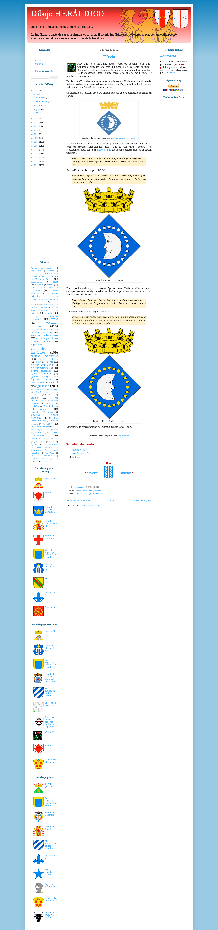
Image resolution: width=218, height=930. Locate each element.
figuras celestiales (95, 493)
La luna (76, 457)
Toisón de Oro (48, 456)
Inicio (111, 501)
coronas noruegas (48, 305)
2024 (36, 94)
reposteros (35, 445)
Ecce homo (50, 607)
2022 (36, 122)
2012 (36, 161)
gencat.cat (124, 436)
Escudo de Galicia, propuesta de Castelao (50, 677)
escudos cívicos (80, 493)
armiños (50, 271)
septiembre (42, 101)
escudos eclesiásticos (44, 335)
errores (53, 318)
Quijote (52, 442)
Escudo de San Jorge (50, 537)
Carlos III (39, 285)
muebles (44, 409)
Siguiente (125, 472)
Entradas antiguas (142, 501)
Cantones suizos (38, 282)
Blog (36, 56)
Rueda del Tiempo (50, 445)
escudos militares (48, 359)
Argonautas (36, 271)
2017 (36, 142)
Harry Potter (52, 389)
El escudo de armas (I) (51, 704)
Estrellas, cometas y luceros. (50, 872)
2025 (36, 90)
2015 (36, 150)
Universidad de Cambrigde (42, 459)
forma (33, 383)
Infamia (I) (49, 732)
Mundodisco (35, 412)
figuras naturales (41, 379)
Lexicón (38, 60)
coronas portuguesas (39, 307)
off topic (47, 423)
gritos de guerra (37, 389)
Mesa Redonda (50, 406)
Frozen (43, 383)
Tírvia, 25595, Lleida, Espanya (88, 491)
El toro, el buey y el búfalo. (49, 914)
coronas (35, 290)
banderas (47, 273)
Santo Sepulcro (44, 447)
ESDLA (38, 362)
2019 (36, 134)
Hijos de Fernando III (44, 392)
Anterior (92, 472)
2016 (36, 146)
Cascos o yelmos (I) (50, 885)
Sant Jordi (50, 478)
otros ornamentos (44, 434)
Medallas (35, 406)
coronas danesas (48, 299)
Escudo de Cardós (81, 453)
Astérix (34, 274)
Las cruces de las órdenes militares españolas (50, 722)
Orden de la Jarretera (40, 427)
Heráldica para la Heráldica (50, 509)
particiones (36, 439)
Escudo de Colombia (50, 813)
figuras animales (41, 364)
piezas (54, 438)
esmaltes (48, 362)
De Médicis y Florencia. (51, 761)
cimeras (35, 287)
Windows (44, 461)
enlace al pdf (104, 150)
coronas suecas (47, 310)
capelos (54, 282)
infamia (50, 395)
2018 (36, 138)
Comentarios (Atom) (90, 505)
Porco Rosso (41, 442)
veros (33, 461)
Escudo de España (50, 828)
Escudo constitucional (51, 523)
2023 (36, 118)
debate (48, 313)
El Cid (48, 578)
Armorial (39, 64)
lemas (34, 397)
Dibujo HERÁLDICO (67, 14)
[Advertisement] (44, 214)
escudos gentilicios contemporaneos (44, 340)
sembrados (36, 450)
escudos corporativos (42, 329)
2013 (36, 157)
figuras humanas (41, 374)
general (53, 382)
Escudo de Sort (79, 450)
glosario (43, 386)
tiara (33, 456)
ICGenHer (36, 395)
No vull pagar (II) (49, 785)
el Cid (35, 316)
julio (38, 109)
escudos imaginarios (44, 355)
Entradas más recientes (78, 501)
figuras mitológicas (41, 376)
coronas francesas (39, 302)
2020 (36, 130)
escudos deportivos (41, 332)
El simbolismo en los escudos (50, 692)
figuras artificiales (41, 367)
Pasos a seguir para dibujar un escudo (51, 553)
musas (50, 412)
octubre (40, 98)
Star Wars (49, 453)
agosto (39, 105)
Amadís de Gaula (41, 268)
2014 (36, 153)
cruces (34, 313)
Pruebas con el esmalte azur (51, 566)
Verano (48, 493)
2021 (36, 126)
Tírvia (109, 57)
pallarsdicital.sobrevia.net (124, 138)
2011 (36, 165)
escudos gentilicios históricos (38, 348)
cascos (50, 285)
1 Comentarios (77, 487)
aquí (172, 73)
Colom (50, 288)
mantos (50, 403)
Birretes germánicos (38, 276)
